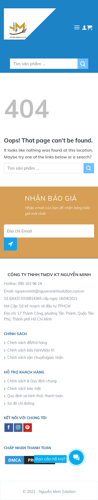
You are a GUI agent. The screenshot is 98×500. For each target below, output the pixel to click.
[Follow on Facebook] (8, 427)
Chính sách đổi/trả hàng (27, 342)
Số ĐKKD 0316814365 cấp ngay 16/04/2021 (41, 298)
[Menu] (77, 27)
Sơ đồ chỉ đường (20, 403)
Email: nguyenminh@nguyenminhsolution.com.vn (44, 291)
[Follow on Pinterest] (27, 427)
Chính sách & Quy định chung (31, 381)
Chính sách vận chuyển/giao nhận (35, 357)
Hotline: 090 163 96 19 (23, 283)
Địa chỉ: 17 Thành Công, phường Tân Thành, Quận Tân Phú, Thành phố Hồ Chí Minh (49, 316)
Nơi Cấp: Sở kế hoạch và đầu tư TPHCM (37, 306)
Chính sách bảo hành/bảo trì (30, 350)
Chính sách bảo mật (24, 388)
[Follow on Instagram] (18, 427)
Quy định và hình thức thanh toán (35, 396)
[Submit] (83, 63)
